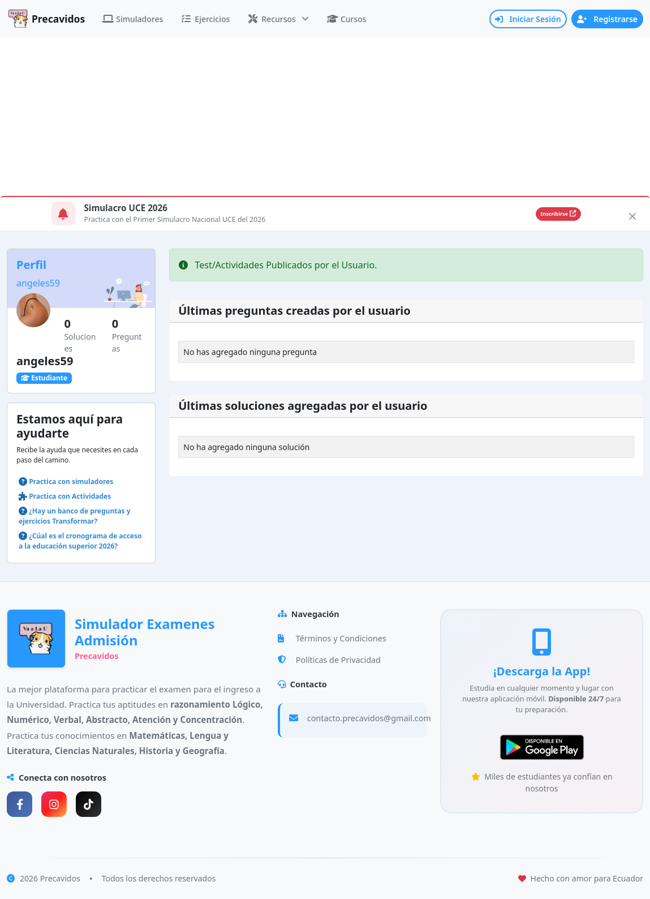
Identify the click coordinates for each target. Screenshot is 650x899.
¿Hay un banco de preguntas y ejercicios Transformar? (75, 516)
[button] (278, 18)
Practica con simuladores (71, 481)
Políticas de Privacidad (329, 659)
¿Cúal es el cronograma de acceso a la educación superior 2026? (80, 541)
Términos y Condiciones (332, 638)
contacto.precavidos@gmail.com (369, 718)
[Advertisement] (325, 116)
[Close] (632, 216)
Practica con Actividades (70, 496)
